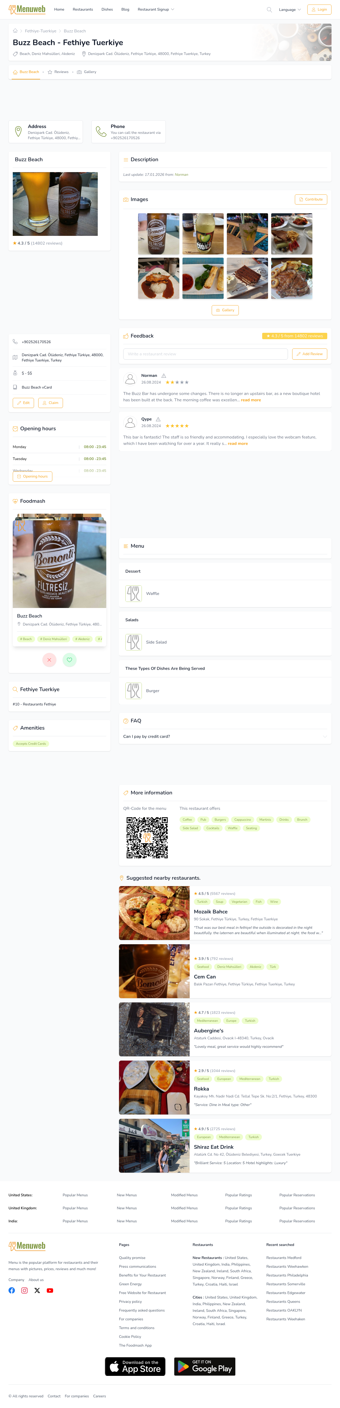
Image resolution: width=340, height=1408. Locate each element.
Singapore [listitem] (201, 1277)
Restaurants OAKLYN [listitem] (284, 1310)
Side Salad (156, 642)
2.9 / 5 (214, 1070)
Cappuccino (242, 820)
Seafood (203, 967)
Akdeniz (255, 967)
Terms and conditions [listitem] (137, 1327)
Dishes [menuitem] (107, 9)
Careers (99, 1396)
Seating (251, 828)
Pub (203, 820)
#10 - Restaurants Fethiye (34, 704)
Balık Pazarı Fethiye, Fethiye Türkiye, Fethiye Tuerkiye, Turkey (244, 984)
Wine (274, 902)
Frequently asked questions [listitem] (142, 1310)
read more (251, 400)
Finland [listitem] (232, 1277)
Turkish (202, 902)
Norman (181, 174)
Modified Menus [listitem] (184, 1195)
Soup (219, 902)
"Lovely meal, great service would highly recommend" (238, 1046)
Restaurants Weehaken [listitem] (285, 1319)
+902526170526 (36, 341)
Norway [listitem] (217, 1277)
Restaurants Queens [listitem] (283, 1301)
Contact (54, 1396)
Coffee (187, 820)
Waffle (152, 594)
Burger (152, 691)
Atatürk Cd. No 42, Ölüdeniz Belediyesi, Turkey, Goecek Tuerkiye (247, 1154)
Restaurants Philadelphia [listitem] (287, 1275)
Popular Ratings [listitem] (238, 1195)
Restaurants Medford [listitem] (283, 1257)
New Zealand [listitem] (204, 1271)
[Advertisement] (105, 100)
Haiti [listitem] (223, 1284)
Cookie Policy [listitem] (130, 1336)
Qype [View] (146, 419)
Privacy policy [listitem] (130, 1301)
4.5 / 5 (214, 893)
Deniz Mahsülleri (229, 967)
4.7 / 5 (214, 1012)
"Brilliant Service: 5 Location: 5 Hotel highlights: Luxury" (240, 1162)
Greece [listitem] (246, 1277)
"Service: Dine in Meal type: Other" (222, 1104)
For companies (77, 1396)
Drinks (283, 820)
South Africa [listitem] (240, 1271)
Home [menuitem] (59, 9)
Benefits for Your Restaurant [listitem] (142, 1275)
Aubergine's (208, 1030)
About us (36, 1279)
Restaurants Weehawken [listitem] (287, 1266)
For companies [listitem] (131, 1319)
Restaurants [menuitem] (83, 9)
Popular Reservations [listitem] (297, 1195)
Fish (259, 902)
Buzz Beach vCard (37, 387)
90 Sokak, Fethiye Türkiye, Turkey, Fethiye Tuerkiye (236, 919)
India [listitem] (226, 1264)
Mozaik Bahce (211, 911)
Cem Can (205, 976)
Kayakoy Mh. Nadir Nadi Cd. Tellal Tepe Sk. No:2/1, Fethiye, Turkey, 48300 (255, 1096)
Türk (273, 967)
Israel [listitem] (233, 1284)
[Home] (27, 9)
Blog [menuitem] (125, 9)
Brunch (302, 820)
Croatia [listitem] (211, 1284)
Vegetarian (239, 902)
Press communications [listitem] (137, 1266)
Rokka (201, 1088)
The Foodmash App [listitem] (135, 1345)
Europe (231, 1021)
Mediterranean (207, 1021)
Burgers (220, 820)
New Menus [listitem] (127, 1195)
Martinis (265, 820)
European (224, 1079)
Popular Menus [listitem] (75, 1195)
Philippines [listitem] (240, 1264)
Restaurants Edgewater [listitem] (285, 1292)
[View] (130, 379)
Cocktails (212, 828)
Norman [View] (149, 375)
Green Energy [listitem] (130, 1284)
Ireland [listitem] (222, 1271)
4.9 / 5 (214, 1128)
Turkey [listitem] (198, 1284)
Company (16, 1279)
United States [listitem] (236, 1257)
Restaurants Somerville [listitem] (285, 1284)
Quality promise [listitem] (132, 1257)
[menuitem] (156, 9)
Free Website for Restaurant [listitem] (142, 1292)
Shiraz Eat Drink (213, 1147)
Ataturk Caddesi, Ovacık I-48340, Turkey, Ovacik (234, 1038)
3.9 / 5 (213, 958)
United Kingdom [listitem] (206, 1264)
